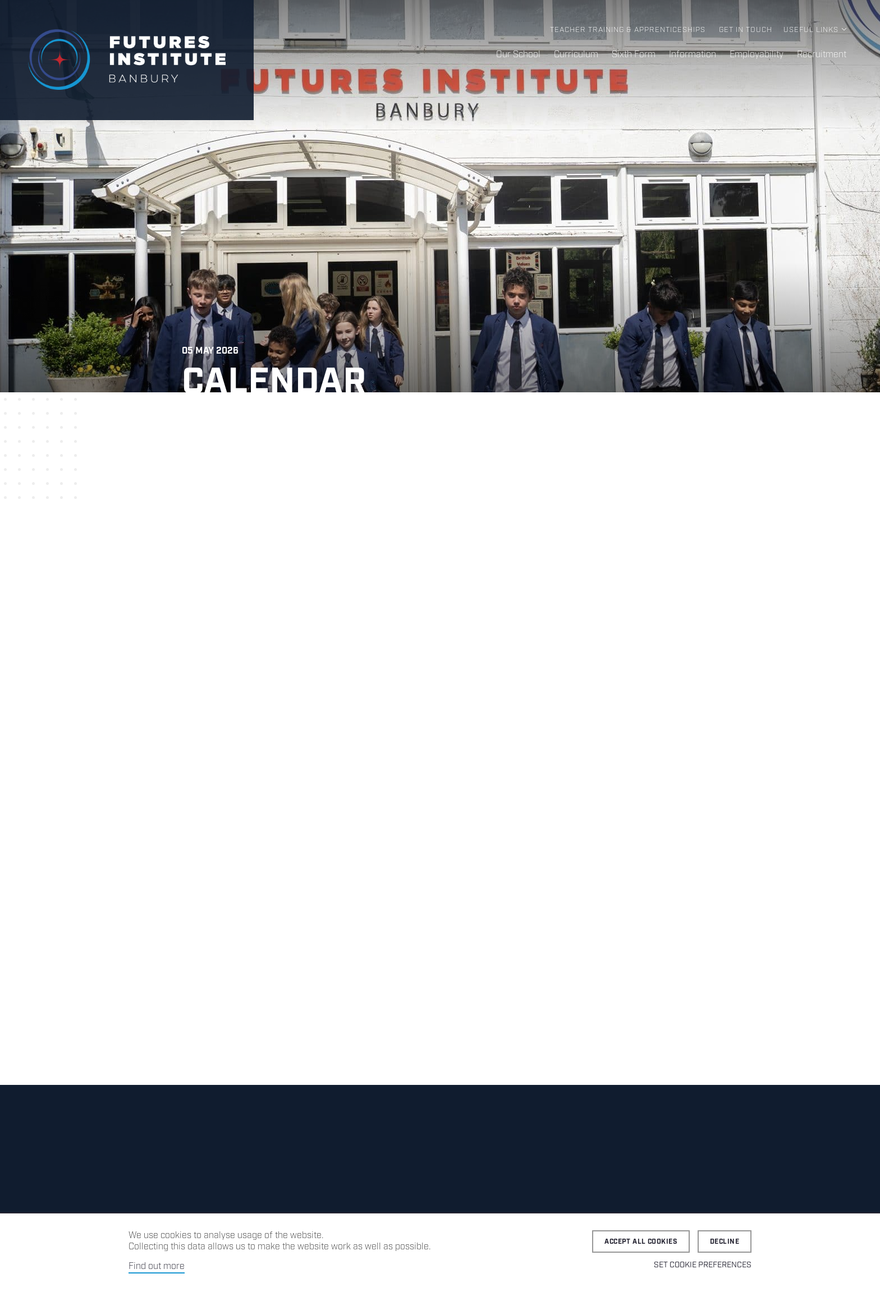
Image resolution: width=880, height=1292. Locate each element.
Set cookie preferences (702, 1265)
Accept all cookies (640, 1242)
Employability (756, 55)
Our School (518, 55)
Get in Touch (745, 30)
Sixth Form (634, 55)
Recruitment (821, 55)
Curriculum (576, 55)
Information (692, 55)
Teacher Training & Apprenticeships (627, 30)
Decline (724, 1242)
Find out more (157, 1266)
